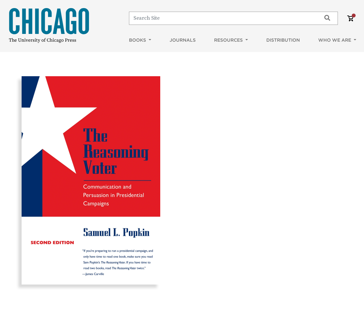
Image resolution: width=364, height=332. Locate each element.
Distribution (283, 40)
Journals (183, 40)
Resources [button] (229, 40)
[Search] (222, 18)
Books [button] (138, 40)
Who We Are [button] (335, 40)
